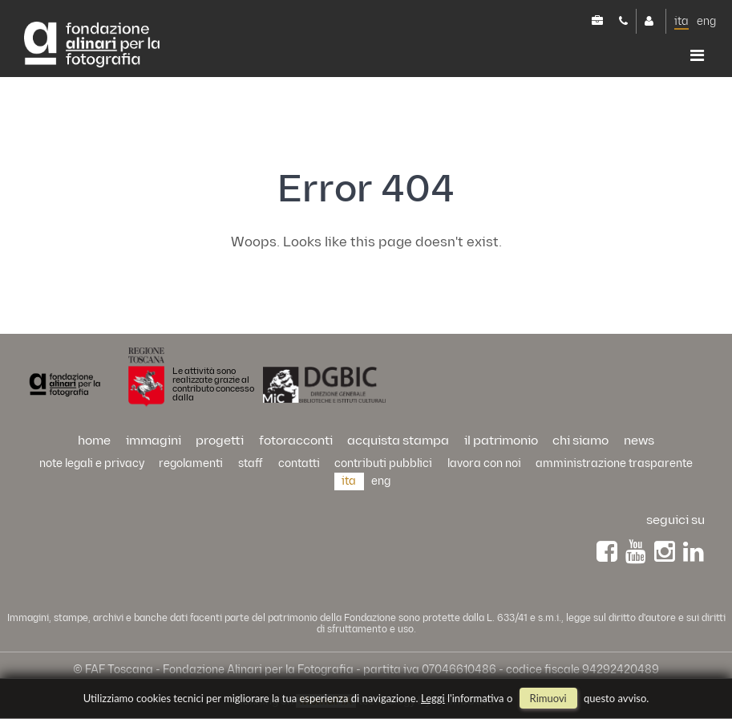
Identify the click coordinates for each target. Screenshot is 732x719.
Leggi (433, 698)
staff (250, 463)
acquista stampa (398, 441)
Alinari (91, 45)
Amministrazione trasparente (614, 463)
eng (706, 21)
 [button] (697, 55)
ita (681, 21)
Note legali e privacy (91, 463)
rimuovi (548, 698)
